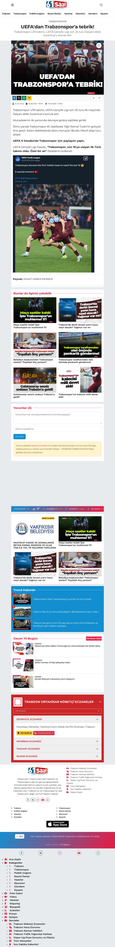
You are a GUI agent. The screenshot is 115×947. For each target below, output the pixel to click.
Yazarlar (68, 13)
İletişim (11, 917)
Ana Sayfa (13, 859)
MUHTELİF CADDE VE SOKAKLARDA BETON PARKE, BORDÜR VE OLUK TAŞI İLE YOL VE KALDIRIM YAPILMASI (34, 545)
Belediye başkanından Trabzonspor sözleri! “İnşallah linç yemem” (33, 360)
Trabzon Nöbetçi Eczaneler (81, 768)
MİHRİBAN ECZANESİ (29, 741)
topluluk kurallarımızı (42, 445)
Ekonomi (80, 13)
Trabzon (6, 13)
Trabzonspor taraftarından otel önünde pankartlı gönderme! (76, 360)
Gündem (92, 13)
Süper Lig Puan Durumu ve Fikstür (32, 937)
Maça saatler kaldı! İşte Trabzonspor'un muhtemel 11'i (30, 326)
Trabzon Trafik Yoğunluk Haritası (84, 777)
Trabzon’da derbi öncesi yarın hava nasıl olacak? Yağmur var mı (78, 326)
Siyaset (104, 13)
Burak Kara (19, 104)
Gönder (19, 436)
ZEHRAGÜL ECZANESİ (29, 719)
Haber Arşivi (74, 792)
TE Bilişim (65, 845)
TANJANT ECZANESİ (28, 748)
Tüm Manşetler (75, 786)
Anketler (12, 910)
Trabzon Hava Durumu (79, 771)
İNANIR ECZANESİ (27, 756)
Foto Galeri (14, 893)
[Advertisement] (57, 484)
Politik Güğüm (36, 13)
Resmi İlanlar (54, 13)
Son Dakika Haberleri (78, 789)
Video (11, 896)
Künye (11, 913)
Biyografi (12, 907)
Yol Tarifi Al (24, 733)
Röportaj (12, 903)
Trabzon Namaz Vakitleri (80, 774)
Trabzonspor (19, 13)
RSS (19, 836)
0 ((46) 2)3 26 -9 (44, 733)
